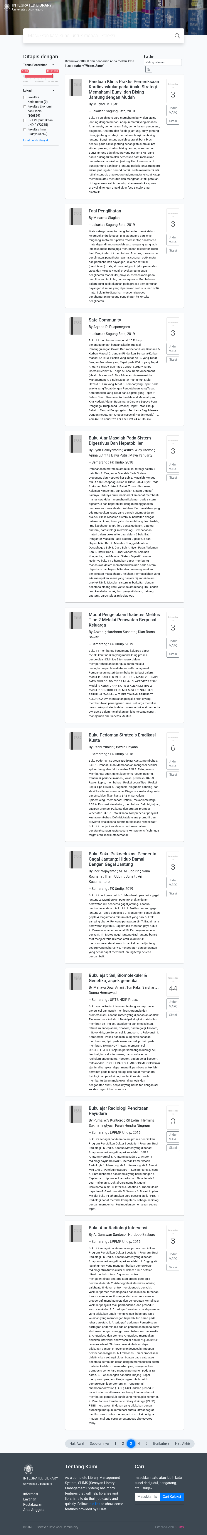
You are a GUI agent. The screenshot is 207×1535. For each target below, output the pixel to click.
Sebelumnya (99, 1443)
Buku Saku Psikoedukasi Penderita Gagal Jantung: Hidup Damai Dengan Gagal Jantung (122, 859)
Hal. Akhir (182, 1443)
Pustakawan (32, 1504)
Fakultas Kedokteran (38, 100)
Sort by (148, 56)
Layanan (29, 1499)
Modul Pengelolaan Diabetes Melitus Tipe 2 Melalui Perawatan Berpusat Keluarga (124, 620)
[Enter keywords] (147, 1497)
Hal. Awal (77, 1443)
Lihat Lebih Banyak (36, 140)
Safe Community (105, 320)
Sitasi (173, 121)
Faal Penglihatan (105, 211)
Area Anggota (33, 1510)
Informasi (30, 1494)
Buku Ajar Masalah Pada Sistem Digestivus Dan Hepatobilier (120, 440)
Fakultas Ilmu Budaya (37, 132)
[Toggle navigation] (197, 7)
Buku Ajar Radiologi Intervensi (118, 1227)
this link (94, 1504)
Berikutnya (161, 1443)
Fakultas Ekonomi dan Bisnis (40, 111)
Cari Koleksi (172, 1497)
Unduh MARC (173, 110)
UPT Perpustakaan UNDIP (40, 122)
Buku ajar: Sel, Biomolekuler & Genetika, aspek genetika (118, 978)
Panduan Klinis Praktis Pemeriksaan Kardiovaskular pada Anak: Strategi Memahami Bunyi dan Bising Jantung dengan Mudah (124, 89)
